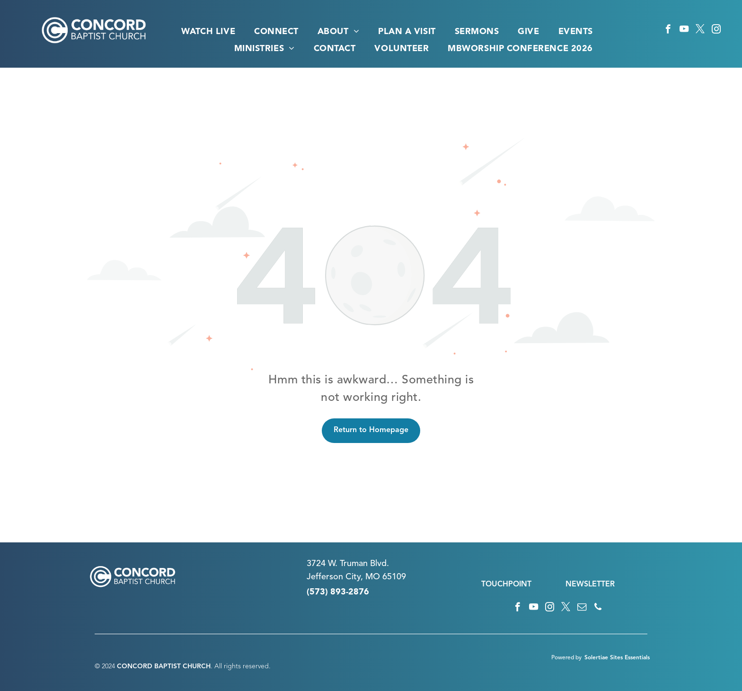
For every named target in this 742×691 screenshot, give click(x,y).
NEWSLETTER (590, 584)
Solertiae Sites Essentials (617, 658)
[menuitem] (208, 31)
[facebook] (668, 30)
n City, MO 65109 (372, 577)
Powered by (566, 658)
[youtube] (684, 30)
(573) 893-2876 (338, 592)
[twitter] (700, 30)
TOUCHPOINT (506, 584)
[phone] (598, 608)
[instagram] (716, 30)
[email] (582, 608)
